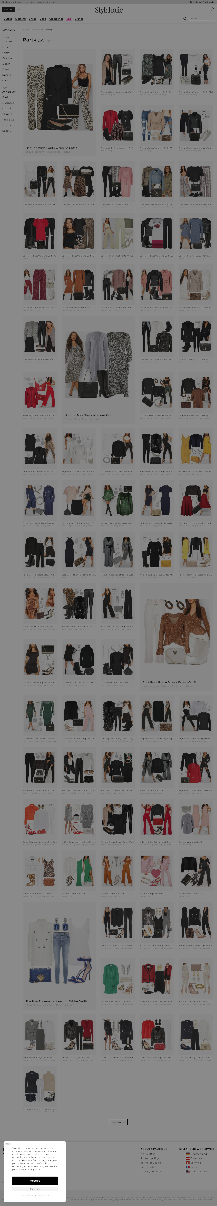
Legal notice (27, 1195)
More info (35, 1189)
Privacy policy (42, 1195)
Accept (35, 1180)
